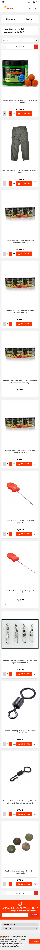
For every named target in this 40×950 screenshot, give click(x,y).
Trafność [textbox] (5, 40)
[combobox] (20, 40)
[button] (35, 2)
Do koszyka (24, 113)
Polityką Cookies (5, 938)
